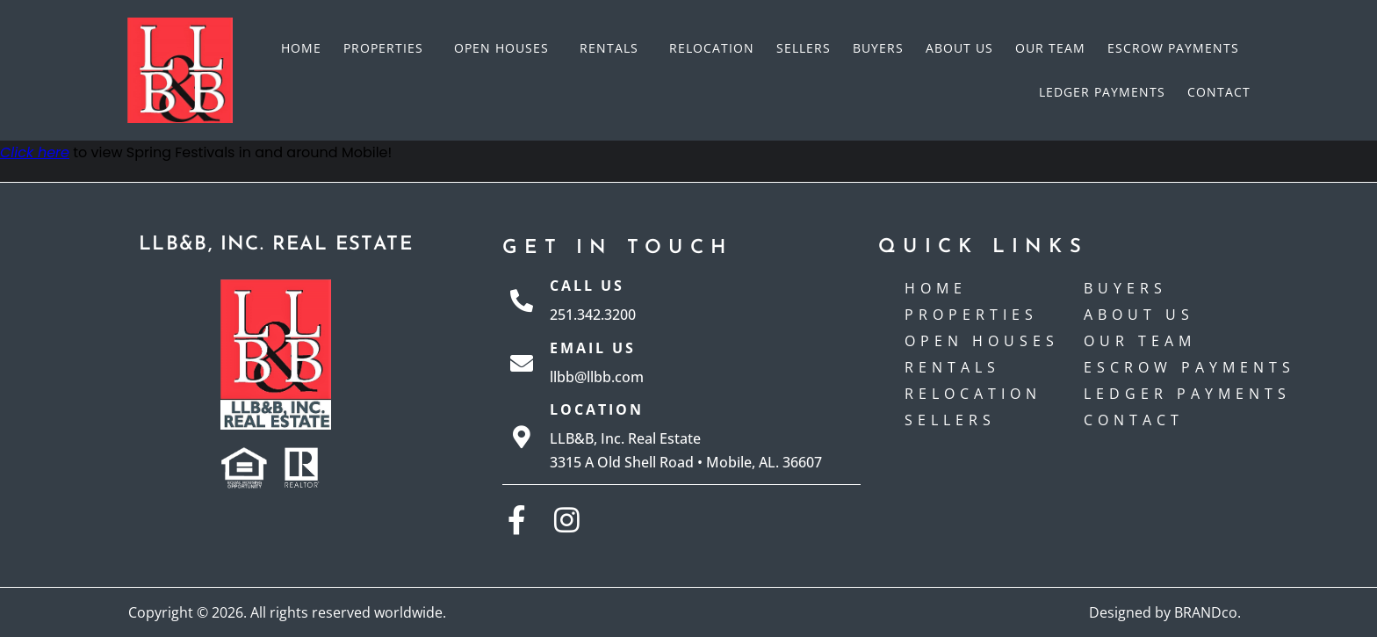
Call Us (587, 285)
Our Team (1050, 48)
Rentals (613, 48)
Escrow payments (1173, 48)
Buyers (878, 48)
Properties (387, 48)
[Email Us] (521, 363)
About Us (959, 48)
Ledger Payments (1102, 91)
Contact (1219, 91)
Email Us (593, 348)
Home (301, 48)
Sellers (803, 48)
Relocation (711, 48)
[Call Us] (521, 300)
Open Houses (506, 48)
